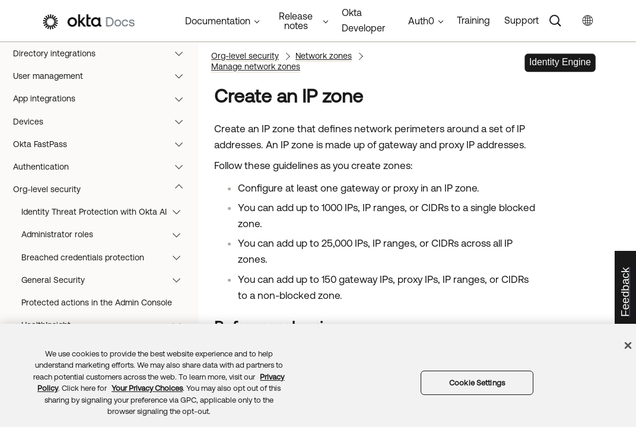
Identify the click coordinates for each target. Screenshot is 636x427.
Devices (103, 121)
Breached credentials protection (106, 257)
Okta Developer (363, 20)
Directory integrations (103, 53)
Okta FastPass (103, 144)
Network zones (323, 55)
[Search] (555, 20)
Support (521, 20)
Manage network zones (255, 66)
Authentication (103, 166)
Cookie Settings (477, 382)
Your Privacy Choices (147, 388)
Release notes (296, 21)
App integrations (103, 98)
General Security (106, 280)
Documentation (217, 20)
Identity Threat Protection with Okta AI (106, 211)
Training (473, 20)
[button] (181, 53)
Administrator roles (106, 234)
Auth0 (421, 20)
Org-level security (103, 189)
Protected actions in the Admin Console (96, 302)
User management (103, 76)
